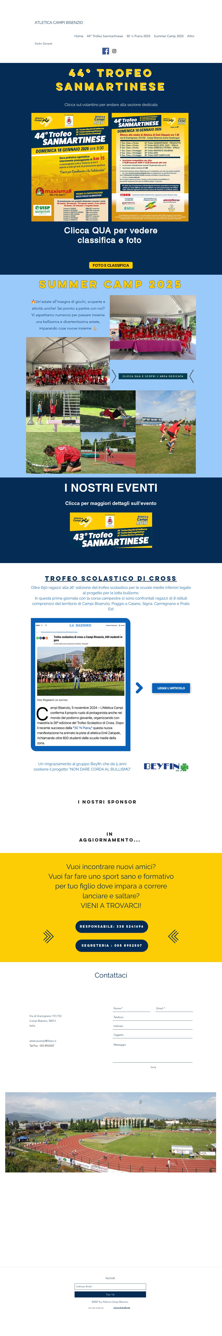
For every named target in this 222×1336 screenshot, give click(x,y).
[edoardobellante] (122, 1308)
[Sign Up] (110, 1294)
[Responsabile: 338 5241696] (111, 927)
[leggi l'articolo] (171, 688)
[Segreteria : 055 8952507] (111, 946)
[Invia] (153, 1067)
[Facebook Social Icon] (105, 51)
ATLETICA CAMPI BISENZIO (59, 22)
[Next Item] (210, 1132)
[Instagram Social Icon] (114, 51)
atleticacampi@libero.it (42, 1040)
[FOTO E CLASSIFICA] (111, 265)
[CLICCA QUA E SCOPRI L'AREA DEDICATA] (153, 376)
